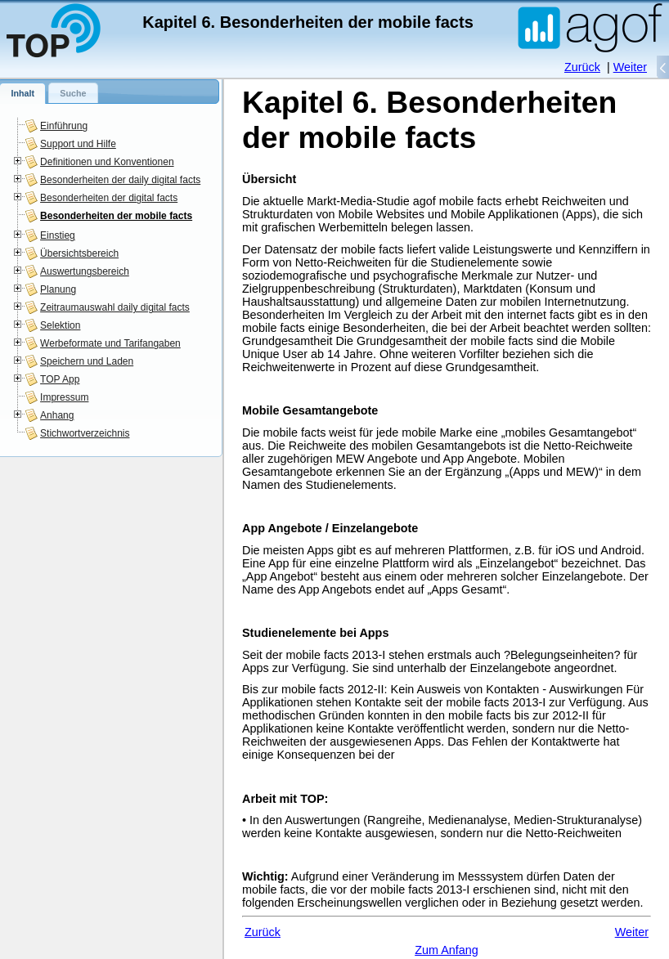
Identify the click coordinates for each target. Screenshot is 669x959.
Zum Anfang (446, 950)
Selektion (60, 325)
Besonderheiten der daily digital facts (120, 180)
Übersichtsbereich (79, 253)
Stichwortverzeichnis (84, 433)
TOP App (59, 379)
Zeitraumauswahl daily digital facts (115, 307)
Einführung (64, 126)
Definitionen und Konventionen (106, 162)
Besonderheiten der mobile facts (116, 216)
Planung (58, 289)
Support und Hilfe (78, 144)
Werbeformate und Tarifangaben (110, 343)
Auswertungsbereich (84, 271)
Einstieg (57, 235)
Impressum (64, 397)
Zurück (582, 67)
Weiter (630, 67)
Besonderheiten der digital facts (108, 198)
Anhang (57, 415)
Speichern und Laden (86, 361)
